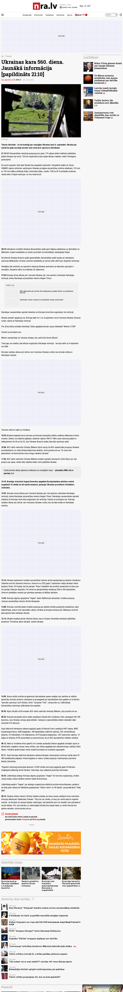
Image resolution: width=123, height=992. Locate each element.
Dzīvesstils (38, 15)
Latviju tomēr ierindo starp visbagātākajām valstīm (106, 90)
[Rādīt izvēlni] (2, 14)
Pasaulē (8, 56)
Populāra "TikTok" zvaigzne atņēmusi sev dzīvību (33, 938)
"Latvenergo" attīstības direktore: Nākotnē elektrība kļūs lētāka (41, 946)
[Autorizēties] (120, 14)
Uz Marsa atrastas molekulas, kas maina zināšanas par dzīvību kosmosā (106, 79)
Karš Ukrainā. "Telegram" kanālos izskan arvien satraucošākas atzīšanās (44, 908)
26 (75, 946)
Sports (69, 15)
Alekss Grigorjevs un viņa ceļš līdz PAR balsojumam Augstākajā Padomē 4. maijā (45, 923)
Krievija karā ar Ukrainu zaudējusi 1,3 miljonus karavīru (10, 884)
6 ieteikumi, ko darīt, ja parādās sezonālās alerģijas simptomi (38, 915)
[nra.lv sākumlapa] (45, 6)
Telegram (25, 819)
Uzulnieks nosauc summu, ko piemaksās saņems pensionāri (41, 300)
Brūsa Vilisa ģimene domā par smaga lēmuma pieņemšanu (108, 65)
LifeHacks (60, 15)
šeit (12, 473)
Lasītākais (91, 57)
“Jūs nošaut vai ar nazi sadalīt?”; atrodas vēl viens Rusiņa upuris (40, 961)
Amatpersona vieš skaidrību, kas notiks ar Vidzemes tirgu (106, 115)
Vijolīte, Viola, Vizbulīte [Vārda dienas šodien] (68, 7)
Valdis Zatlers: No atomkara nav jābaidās (106, 101)
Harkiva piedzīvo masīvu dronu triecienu (30, 883)
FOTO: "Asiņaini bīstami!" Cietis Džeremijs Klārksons (35, 931)
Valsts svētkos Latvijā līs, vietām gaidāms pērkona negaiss (38, 954)
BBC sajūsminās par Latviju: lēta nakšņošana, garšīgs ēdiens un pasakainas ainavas (46, 292)
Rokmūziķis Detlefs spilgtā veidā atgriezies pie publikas (36, 969)
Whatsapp (36, 819)
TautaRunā (49, 15)
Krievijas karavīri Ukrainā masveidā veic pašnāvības (71, 883)
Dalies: (32, 825)
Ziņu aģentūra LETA (8, 80)
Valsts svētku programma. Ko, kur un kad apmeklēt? (34, 977)
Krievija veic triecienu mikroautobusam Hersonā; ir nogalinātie (50, 885)
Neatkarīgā (27, 15)
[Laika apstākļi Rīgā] (85, 6)
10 (96, 105)
